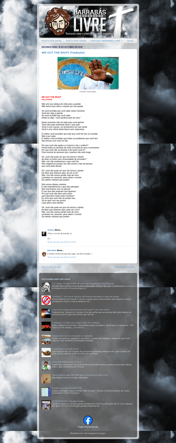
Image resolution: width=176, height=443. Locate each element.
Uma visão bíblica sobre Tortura (66, 362)
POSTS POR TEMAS (76, 41)
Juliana (50, 230)
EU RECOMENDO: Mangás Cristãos (68, 401)
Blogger (102, 433)
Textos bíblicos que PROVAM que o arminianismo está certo (80, 375)
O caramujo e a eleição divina (65, 349)
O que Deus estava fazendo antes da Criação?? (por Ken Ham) (80, 310)
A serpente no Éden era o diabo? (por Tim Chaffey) (75, 323)
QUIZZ (130, 41)
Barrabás (51, 250)
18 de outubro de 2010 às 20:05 (61, 257)
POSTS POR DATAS (52, 41)
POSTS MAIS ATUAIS (51, 267)
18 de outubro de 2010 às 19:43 (61, 242)
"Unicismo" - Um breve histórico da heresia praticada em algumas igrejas (85, 296)
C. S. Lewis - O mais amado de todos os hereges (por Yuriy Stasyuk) (83, 283)
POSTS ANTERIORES (125, 267)
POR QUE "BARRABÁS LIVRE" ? (106, 41)
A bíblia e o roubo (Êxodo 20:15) (66, 388)
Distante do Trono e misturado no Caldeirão (72, 336)
